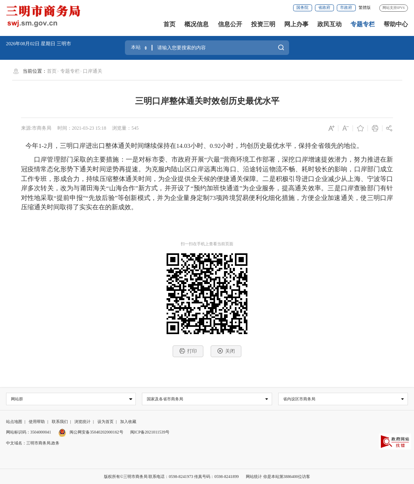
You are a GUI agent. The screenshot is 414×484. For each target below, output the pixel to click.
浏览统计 (82, 421)
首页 (169, 24)
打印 (188, 351)
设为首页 (105, 421)
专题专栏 (363, 24)
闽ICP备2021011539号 (149, 432)
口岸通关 (92, 71)
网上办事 (296, 24)
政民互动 (329, 24)
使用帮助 (37, 421)
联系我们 (60, 421)
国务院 (302, 7)
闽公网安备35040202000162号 (90, 432)
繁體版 (365, 7)
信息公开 (230, 24)
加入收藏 (128, 421)
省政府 (324, 7)
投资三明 (263, 24)
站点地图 (14, 421)
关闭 (226, 351)
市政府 (346, 7)
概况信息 (196, 24)
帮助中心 (396, 24)
